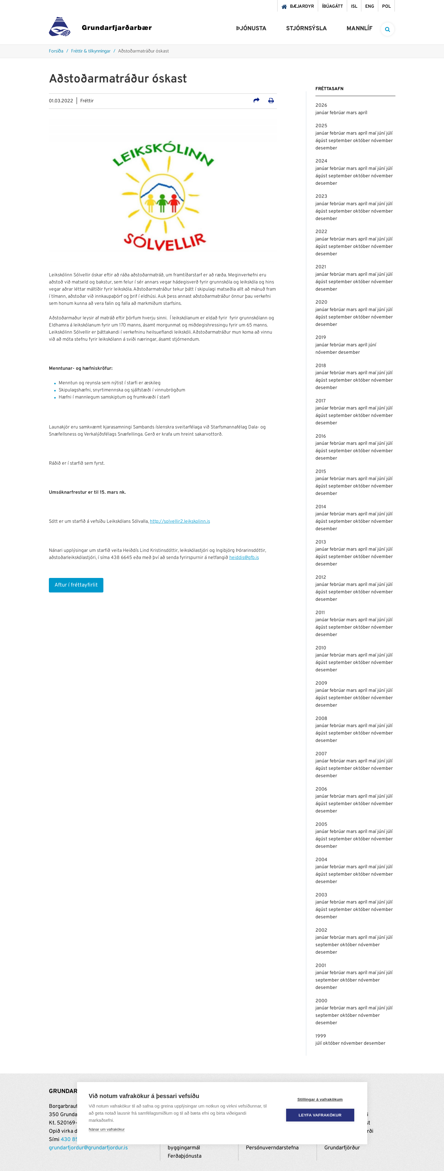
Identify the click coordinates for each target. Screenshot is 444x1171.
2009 (321, 683)
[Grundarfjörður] (100, 28)
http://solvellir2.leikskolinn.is (180, 522)
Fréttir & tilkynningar (90, 51)
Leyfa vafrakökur (320, 1115)
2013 (320, 542)
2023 (321, 197)
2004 (321, 860)
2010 (320, 648)
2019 (320, 338)
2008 (321, 719)
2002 (321, 930)
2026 (321, 106)
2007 (321, 754)
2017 (320, 401)
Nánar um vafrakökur (107, 1129)
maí (372, 133)
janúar (322, 113)
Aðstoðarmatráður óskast (143, 51)
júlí (389, 133)
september (340, 141)
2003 (321, 895)
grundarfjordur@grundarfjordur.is (88, 1148)
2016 (320, 436)
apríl (362, 113)
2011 (320, 613)
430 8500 (73, 1139)
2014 (320, 507)
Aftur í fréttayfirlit (76, 585)
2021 (320, 267)
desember (326, 148)
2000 (321, 1001)
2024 (321, 161)
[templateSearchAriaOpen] (387, 29)
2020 (321, 302)
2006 (321, 789)
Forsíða (56, 51)
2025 (321, 126)
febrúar (338, 113)
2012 (320, 578)
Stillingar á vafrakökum (320, 1099)
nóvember (382, 141)
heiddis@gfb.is (244, 558)
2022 (321, 232)
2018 (320, 366)
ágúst (321, 141)
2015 (320, 472)
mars (352, 113)
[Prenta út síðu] (271, 101)
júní (381, 133)
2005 (321, 825)
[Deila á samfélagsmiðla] (256, 101)
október (362, 141)
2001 (320, 966)
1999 (320, 1036)
